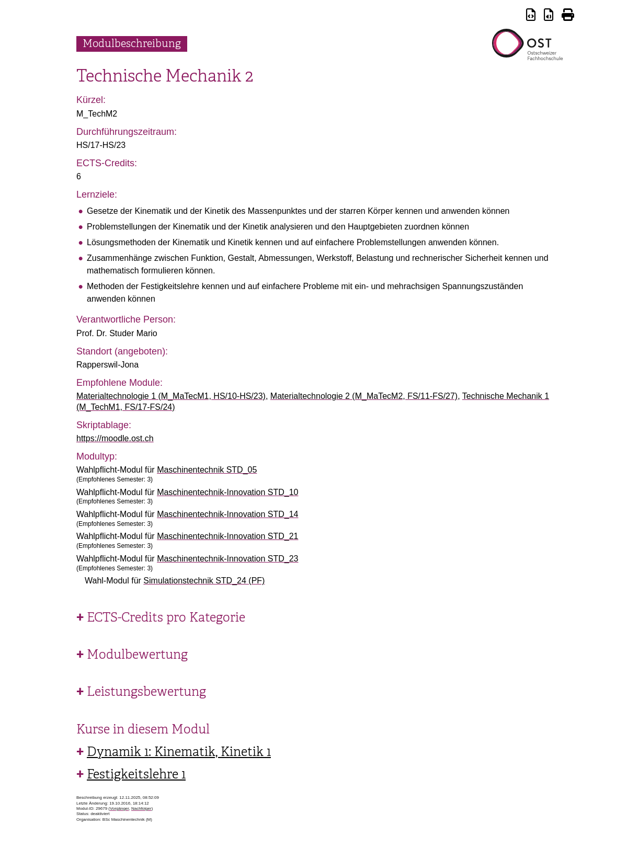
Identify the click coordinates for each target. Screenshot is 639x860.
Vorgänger (119, 808)
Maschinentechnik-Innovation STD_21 (227, 536)
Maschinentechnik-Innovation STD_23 (227, 558)
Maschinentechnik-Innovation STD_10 (227, 492)
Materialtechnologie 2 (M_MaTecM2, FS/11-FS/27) (364, 396)
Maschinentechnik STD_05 (207, 469)
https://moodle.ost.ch (115, 438)
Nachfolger (141, 808)
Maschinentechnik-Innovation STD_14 (227, 514)
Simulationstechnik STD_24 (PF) (204, 580)
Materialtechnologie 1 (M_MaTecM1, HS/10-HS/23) (171, 396)
